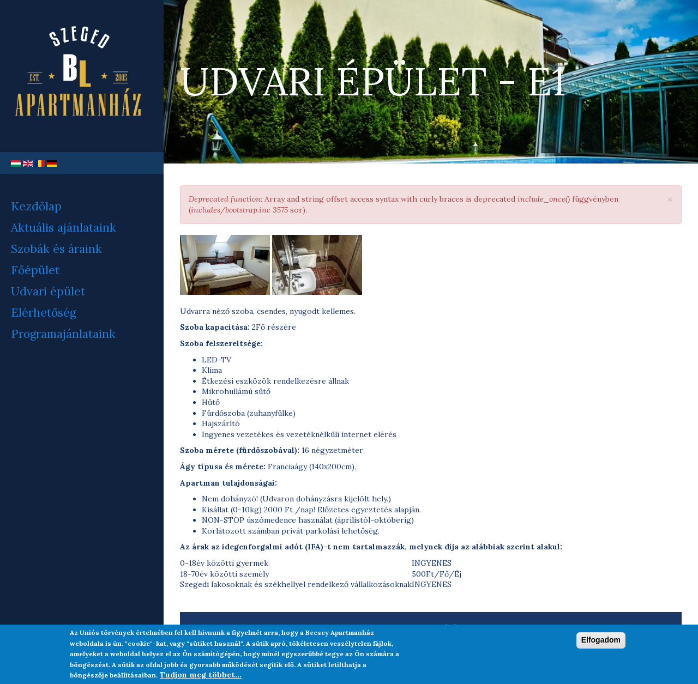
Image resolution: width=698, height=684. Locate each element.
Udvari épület (48, 291)
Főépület (35, 270)
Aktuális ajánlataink (63, 227)
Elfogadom (601, 643)
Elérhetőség (43, 312)
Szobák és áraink (56, 248)
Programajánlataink (63, 333)
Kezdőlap (36, 206)
